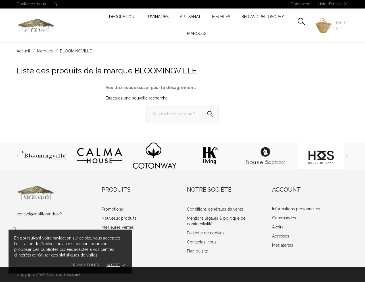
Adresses (280, 236)
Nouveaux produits (119, 218)
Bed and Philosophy (262, 16)
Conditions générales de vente (215, 209)
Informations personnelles (296, 209)
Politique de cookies (205, 233)
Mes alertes (282, 245)
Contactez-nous (31, 4)
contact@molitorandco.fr (39, 214)
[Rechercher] (182, 113)
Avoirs (277, 227)
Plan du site (197, 251)
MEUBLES (221, 16)
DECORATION (121, 16)
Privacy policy (85, 265)
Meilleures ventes (118, 227)
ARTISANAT (190, 16)
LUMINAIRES (157, 16)
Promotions (112, 209)
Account (286, 189)
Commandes (284, 218)
